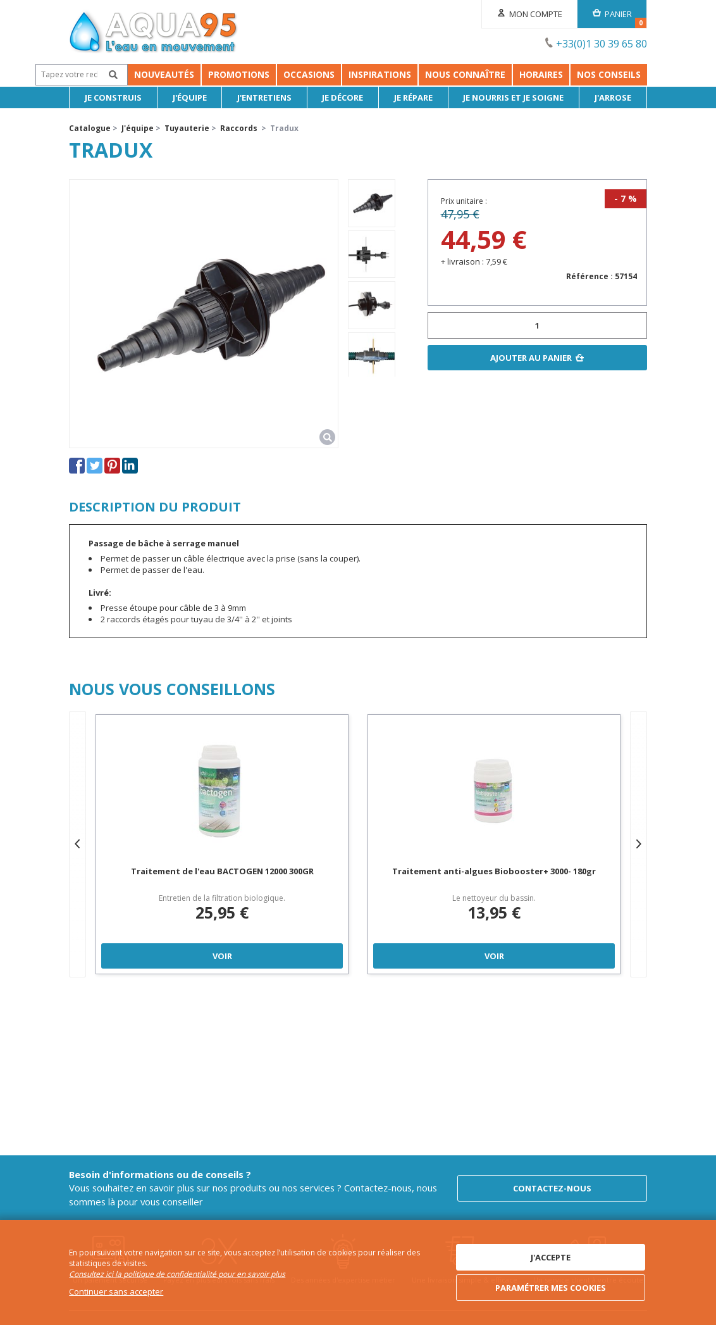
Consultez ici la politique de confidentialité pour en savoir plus (177, 1274)
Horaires (576, 74)
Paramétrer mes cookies (550, 1287)
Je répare (413, 97)
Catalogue (90, 128)
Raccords (238, 128)
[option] (372, 203)
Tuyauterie (186, 128)
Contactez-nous (552, 1188)
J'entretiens (264, 97)
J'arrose (613, 97)
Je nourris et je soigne (513, 97)
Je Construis (113, 97)
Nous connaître (500, 74)
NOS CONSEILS (644, 74)
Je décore (342, 97)
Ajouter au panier (531, 357)
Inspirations (414, 74)
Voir (222, 956)
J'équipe (190, 97)
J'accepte (551, 1257)
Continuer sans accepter (116, 1291)
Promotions (180, 74)
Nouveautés (105, 74)
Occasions (250, 74)
